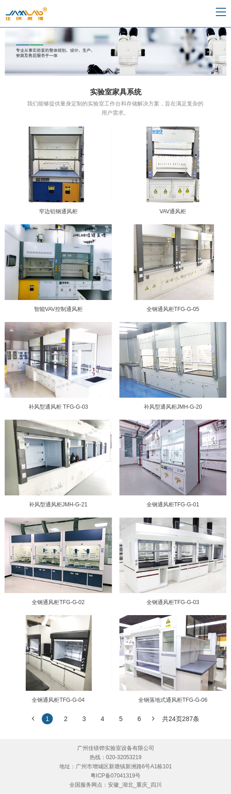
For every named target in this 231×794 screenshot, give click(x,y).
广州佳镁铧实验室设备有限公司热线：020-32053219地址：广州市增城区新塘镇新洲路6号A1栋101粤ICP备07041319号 (115, 762)
